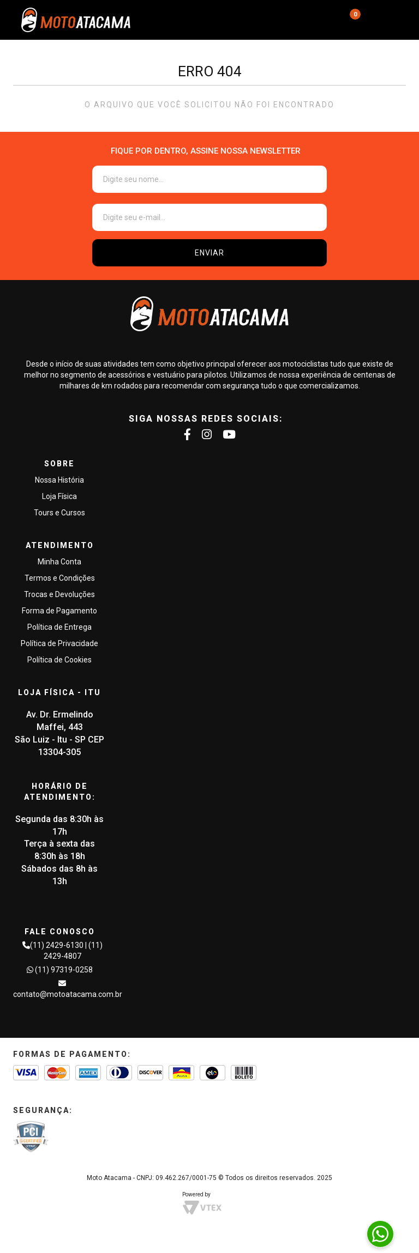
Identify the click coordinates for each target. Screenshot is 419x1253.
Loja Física (59, 496)
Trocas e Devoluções (59, 594)
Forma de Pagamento (59, 610)
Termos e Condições (60, 578)
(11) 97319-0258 (64, 969)
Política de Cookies (59, 659)
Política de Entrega (59, 627)
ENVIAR (209, 252)
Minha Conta (59, 561)
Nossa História (59, 480)
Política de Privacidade (59, 643)
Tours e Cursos (59, 512)
